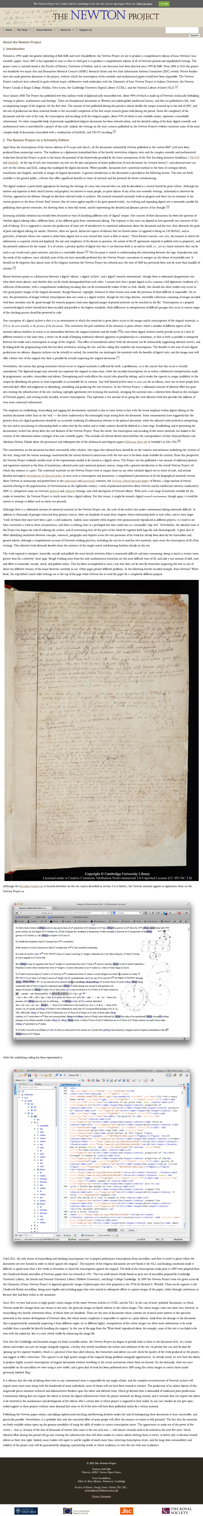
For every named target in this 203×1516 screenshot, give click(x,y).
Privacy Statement (101, 1492)
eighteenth (70, 476)
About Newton (44, 30)
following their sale (136, 438)
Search (194, 30)
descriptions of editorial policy (44, 471)
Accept (164, 4)
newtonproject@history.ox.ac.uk (101, 1486)
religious (70, 487)
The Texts (22, 30)
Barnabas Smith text (31, 882)
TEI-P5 (194, 153)
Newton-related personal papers (130, 476)
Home (8, 30)
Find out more (144, 4)
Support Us (85, 30)
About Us (65, 30)
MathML (13, 158)
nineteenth (88, 476)
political (54, 487)
